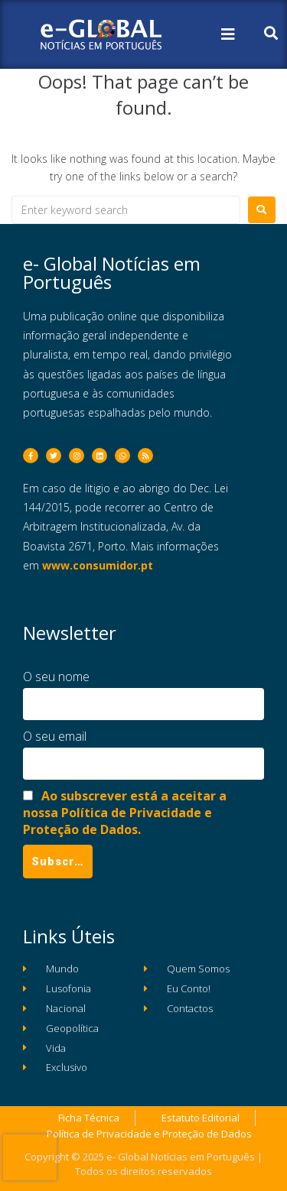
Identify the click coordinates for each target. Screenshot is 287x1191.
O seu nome (56, 676)
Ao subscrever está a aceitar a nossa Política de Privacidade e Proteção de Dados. (125, 812)
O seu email (54, 736)
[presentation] (30, 1157)
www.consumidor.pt (97, 565)
